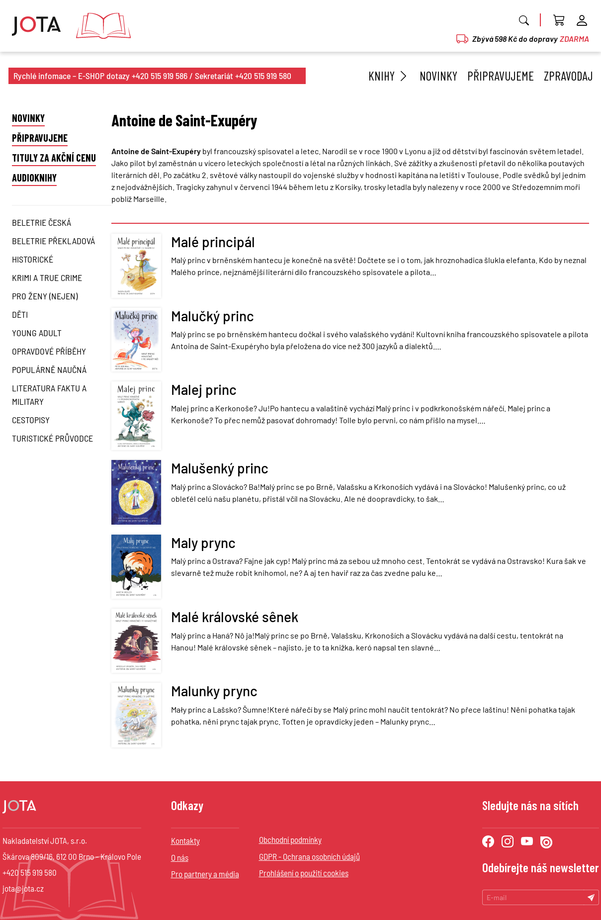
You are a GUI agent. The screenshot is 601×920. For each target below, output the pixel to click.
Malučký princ (212, 315)
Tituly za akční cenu (54, 158)
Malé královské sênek (234, 616)
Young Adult (37, 332)
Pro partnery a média (205, 874)
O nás (179, 857)
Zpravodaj (568, 75)
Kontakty (185, 840)
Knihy (389, 75)
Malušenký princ (219, 468)
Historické (32, 259)
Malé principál (213, 241)
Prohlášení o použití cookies (303, 873)
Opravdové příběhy (49, 351)
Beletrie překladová (53, 240)
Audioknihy (34, 178)
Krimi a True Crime (47, 277)
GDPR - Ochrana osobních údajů (309, 856)
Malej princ (204, 389)
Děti (20, 314)
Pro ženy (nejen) (45, 295)
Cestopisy (31, 419)
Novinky (438, 75)
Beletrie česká (41, 222)
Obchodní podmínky (290, 839)
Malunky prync (214, 690)
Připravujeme (500, 75)
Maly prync (203, 542)
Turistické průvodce (52, 438)
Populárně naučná (49, 369)
